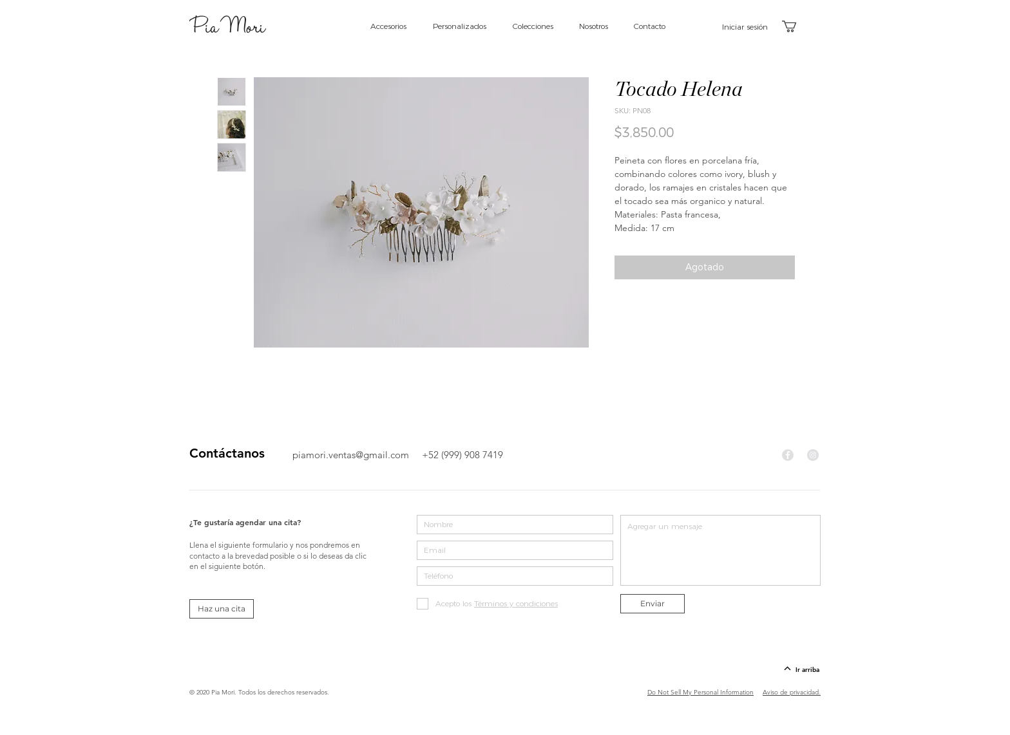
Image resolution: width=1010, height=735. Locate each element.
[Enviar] (652, 603)
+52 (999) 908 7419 (462, 455)
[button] (796, 26)
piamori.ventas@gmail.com (350, 455)
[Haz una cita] (221, 609)
